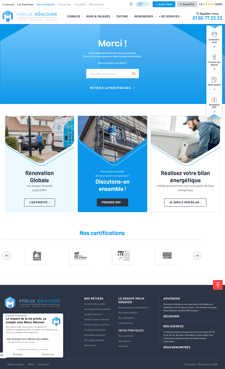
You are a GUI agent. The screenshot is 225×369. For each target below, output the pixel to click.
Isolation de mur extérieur (97, 324)
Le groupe (8, 4)
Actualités (80, 4)
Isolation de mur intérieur (96, 319)
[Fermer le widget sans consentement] (16, 315)
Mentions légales (15, 364)
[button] (197, 255)
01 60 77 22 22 (207, 18)
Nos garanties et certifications (133, 307)
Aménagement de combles (97, 309)
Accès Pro (187, 4)
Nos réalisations (46, 4)
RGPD (31, 364)
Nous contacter (126, 335)
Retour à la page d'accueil (112, 87)
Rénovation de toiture (95, 335)
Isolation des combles (95, 304)
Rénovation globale (93, 340)
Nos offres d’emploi (128, 312)
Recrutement (96, 4)
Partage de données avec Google (21, 342)
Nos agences (124, 341)
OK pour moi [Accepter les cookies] (48, 354)
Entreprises (64, 4)
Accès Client (164, 4)
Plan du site (43, 364)
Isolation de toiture (93, 314)
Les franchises (25, 4)
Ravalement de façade (95, 329)
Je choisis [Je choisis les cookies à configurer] (18, 354)
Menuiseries (90, 345)
